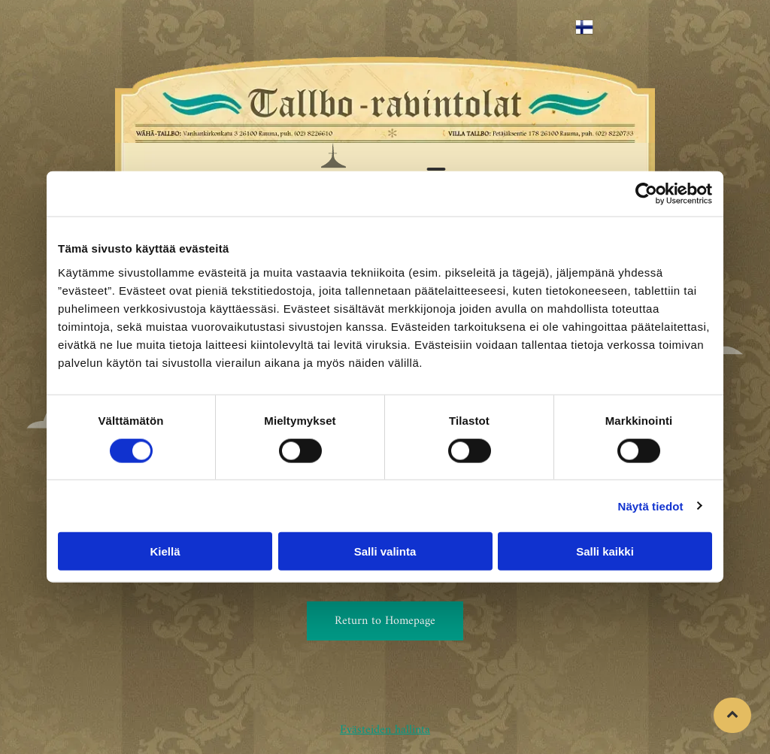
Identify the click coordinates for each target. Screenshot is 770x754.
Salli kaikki (605, 551)
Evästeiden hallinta (385, 729)
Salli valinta (385, 551)
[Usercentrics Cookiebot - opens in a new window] (646, 194)
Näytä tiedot (651, 505)
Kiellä (165, 551)
